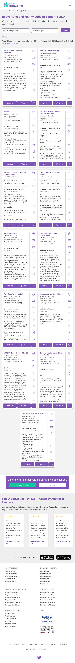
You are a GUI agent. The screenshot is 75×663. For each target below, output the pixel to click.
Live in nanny (9, 621)
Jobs (17, 11)
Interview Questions (11, 576)
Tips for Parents (10, 571)
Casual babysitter (10, 618)
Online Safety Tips (10, 579)
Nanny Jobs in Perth (46, 600)
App (9, 644)
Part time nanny (10, 616)
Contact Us (63, 644)
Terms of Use (33, 644)
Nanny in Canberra (45, 581)
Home (6, 11)
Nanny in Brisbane (45, 576)
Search (11, 11)
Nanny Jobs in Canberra (47, 602)
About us (54, 644)
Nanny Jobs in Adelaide (47, 605)
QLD (22, 11)
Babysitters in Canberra (12, 602)
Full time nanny (9, 613)
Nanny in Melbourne (46, 573)
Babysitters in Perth (11, 600)
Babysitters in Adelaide (12, 605)
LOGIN (52, 485)
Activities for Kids (10, 581)
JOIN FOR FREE (22, 485)
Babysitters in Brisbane (12, 597)
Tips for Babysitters (11, 573)
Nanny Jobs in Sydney (47, 592)
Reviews (16, 644)
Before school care (11, 626)
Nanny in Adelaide (45, 584)
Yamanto (28, 11)
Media (24, 644)
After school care (10, 623)
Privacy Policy (44, 644)
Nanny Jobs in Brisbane (47, 597)
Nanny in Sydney (45, 571)
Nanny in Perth (44, 579)
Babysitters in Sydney (12, 592)
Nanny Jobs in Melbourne (48, 595)
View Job (10, 103)
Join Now (9, 24)
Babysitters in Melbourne (13, 595)
